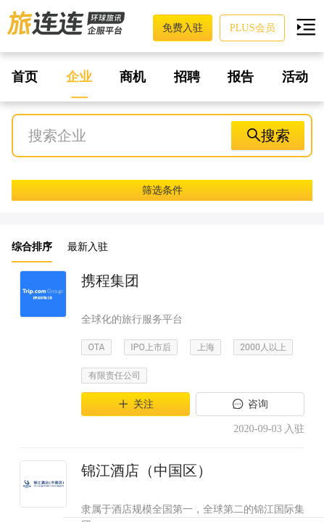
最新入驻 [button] (87, 246)
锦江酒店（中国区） (146, 470)
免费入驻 (182, 27)
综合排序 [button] (32, 246)
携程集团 (110, 281)
